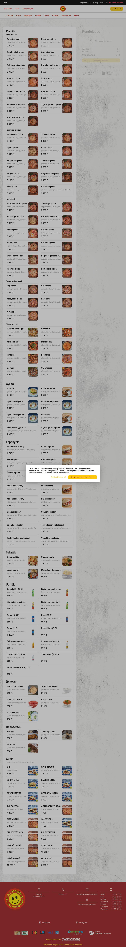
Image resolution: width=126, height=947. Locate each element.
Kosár (17, 9)
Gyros (18, 16)
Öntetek (55, 16)
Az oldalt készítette (63, 939)
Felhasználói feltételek (73, 945)
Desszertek (66, 16)
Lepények (28, 16)
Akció (76, 16)
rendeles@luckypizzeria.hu (87, 894)
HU (5, 2)
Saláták (38, 16)
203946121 (63, 894)
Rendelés (8, 9)
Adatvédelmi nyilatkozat (53, 945)
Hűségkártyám (27, 9)
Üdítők (46, 16)
